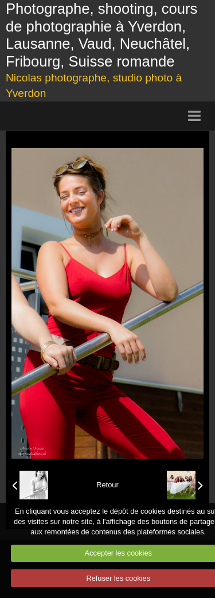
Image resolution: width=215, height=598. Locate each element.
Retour (107, 484)
